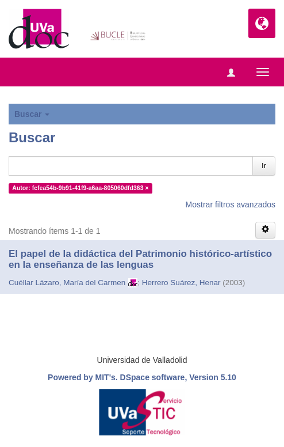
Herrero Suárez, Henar (181, 282)
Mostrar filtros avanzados (230, 204)
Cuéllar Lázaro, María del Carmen (67, 282)
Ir (264, 165)
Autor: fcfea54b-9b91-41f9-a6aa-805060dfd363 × (80, 187)
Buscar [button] (31, 114)
